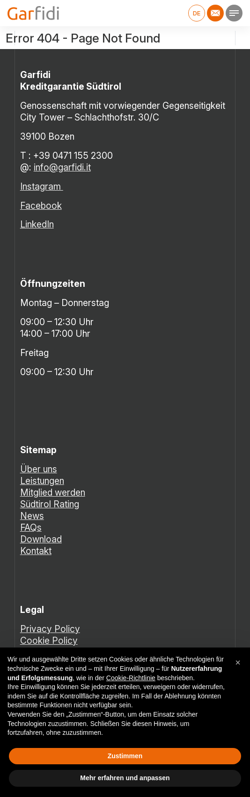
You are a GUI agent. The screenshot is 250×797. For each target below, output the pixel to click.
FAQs (31, 527)
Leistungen (42, 480)
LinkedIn (37, 224)
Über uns (38, 469)
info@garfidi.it (62, 167)
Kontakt (35, 550)
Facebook (41, 205)
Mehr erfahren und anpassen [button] (124, 778)
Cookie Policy (49, 640)
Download (41, 539)
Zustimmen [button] (125, 756)
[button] (237, 662)
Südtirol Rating (49, 504)
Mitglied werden (52, 492)
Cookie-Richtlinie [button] (130, 678)
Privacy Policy (50, 628)
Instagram (41, 186)
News (32, 515)
